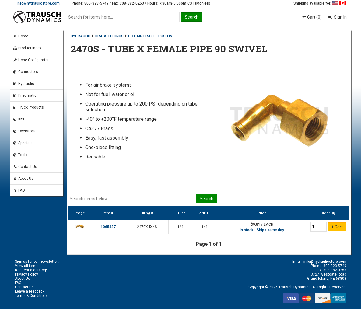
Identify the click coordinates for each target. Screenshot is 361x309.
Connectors (25, 72)
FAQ (19, 190)
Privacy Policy (26, 274)
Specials (23, 143)
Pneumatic (25, 95)
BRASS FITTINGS (109, 36)
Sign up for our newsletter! (37, 261)
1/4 (180, 227)
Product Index (27, 48)
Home (20, 36)
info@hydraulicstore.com (38, 3)
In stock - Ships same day (262, 230)
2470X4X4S (147, 227)
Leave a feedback (29, 291)
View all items (27, 266)
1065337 (108, 227)
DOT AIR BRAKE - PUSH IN (150, 36)
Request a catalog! (31, 270)
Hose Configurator (31, 60)
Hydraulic (23, 84)
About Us (23, 178)
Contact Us (25, 167)
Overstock (24, 131)
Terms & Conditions (31, 295)
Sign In (340, 17)
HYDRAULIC (80, 36)
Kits (19, 119)
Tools (20, 155)
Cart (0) (311, 17)
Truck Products (28, 107)
